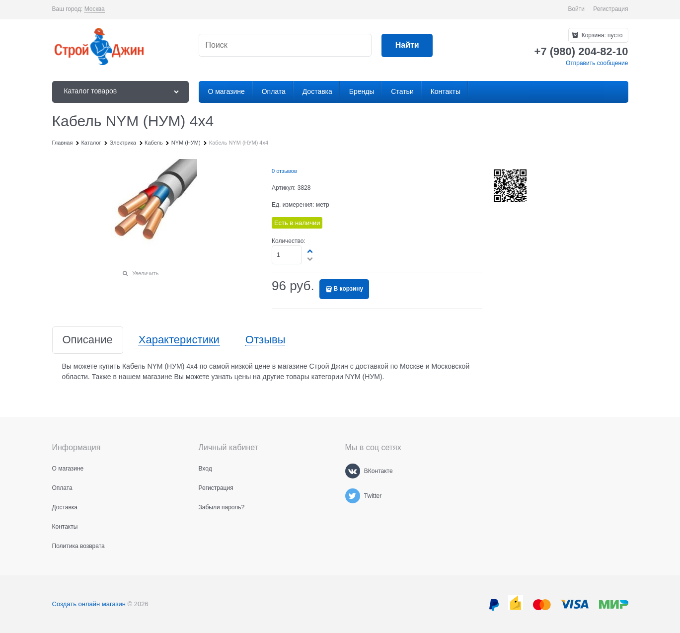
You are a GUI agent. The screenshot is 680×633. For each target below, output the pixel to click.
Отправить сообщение (597, 63)
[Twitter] (352, 495)
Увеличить (145, 273)
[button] (310, 251)
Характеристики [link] (179, 340)
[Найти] (407, 45)
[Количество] (287, 254)
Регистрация (610, 8)
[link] (94, 9)
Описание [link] (88, 340)
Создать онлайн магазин (89, 604)
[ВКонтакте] (352, 471)
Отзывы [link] (265, 340)
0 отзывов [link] (284, 171)
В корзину (349, 288)
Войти (576, 8)
